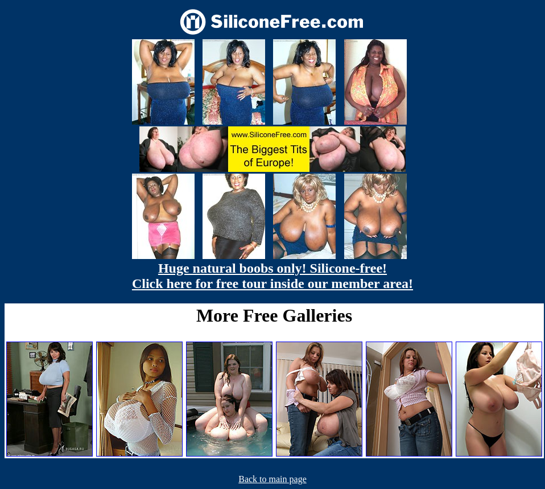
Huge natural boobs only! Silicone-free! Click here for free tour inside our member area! (272, 276)
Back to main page (272, 479)
